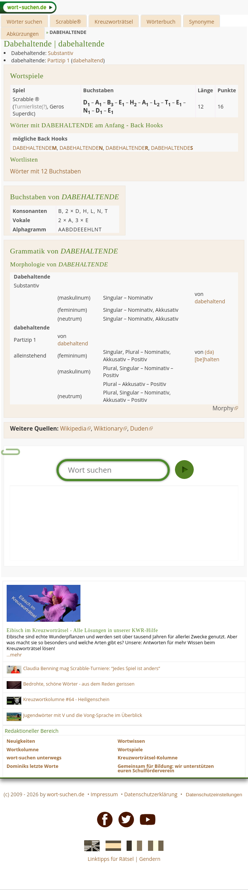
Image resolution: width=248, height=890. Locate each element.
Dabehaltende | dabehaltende (54, 43)
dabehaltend (88, 60)
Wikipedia (73, 428)
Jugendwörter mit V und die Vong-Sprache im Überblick (82, 715)
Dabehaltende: (28, 52)
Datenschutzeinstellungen (214, 794)
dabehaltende (35, 147)
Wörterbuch (161, 21)
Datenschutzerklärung (150, 794)
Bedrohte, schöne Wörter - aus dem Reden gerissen (79, 684)
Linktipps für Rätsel (110, 858)
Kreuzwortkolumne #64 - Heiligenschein (66, 699)
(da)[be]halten (206, 355)
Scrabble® (68, 21)
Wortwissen (131, 741)
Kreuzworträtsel (113, 21)
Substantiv (60, 52)
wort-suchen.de (66, 794)
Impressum (104, 794)
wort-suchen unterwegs (34, 758)
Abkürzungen (23, 33)
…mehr (14, 655)
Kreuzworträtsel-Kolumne (148, 758)
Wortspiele (130, 749)
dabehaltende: (28, 60)
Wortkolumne (23, 749)
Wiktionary (108, 428)
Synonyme (201, 21)
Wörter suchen (24, 21)
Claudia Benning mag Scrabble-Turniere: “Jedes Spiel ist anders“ (91, 668)
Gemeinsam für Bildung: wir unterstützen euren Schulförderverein (166, 768)
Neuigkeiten (21, 741)
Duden (139, 428)
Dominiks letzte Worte (32, 766)
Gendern (149, 858)
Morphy (223, 408)
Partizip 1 (58, 60)
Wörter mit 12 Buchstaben (45, 171)
